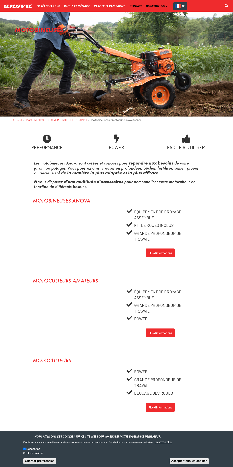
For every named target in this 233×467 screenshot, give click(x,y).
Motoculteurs (52, 361)
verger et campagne (109, 6)
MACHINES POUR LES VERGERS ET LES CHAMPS (56, 120)
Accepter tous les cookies (189, 460)
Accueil (17, 120)
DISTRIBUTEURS (156, 6)
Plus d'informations (160, 253)
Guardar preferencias (39, 460)
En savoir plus (163, 442)
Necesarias (33, 448)
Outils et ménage (77, 6)
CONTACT (136, 6)
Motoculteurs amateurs (65, 281)
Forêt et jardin (48, 6)
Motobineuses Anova (61, 201)
